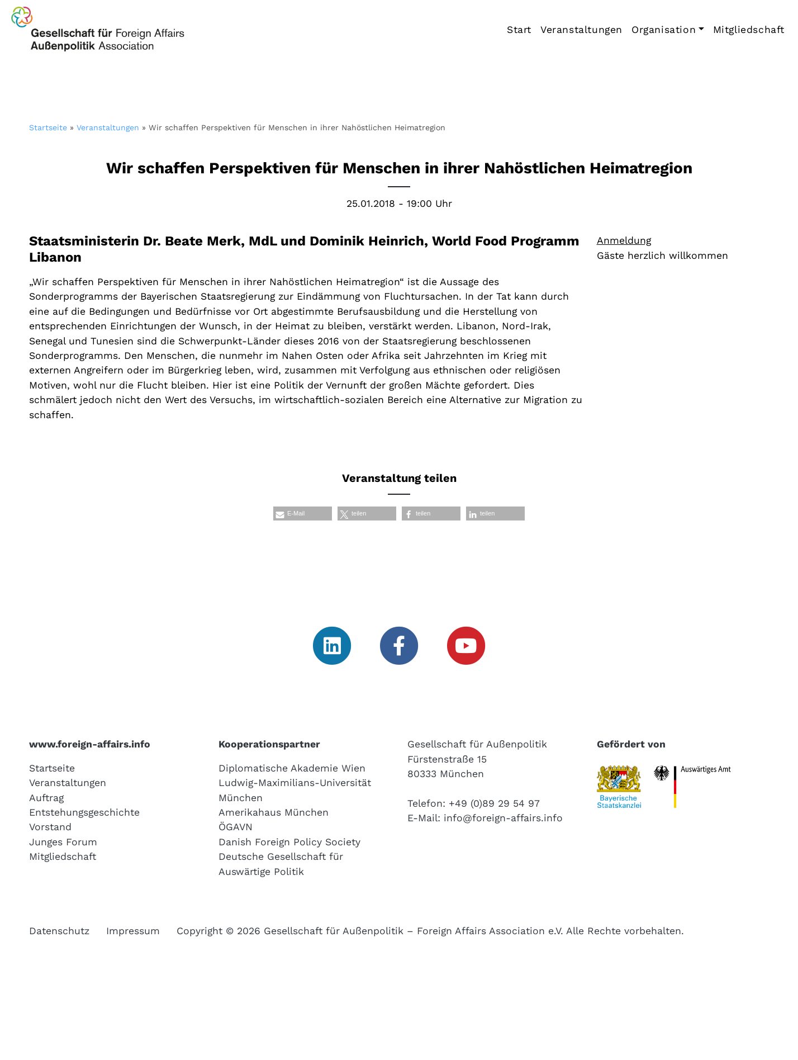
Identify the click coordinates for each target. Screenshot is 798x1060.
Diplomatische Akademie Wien (291, 768)
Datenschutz (59, 930)
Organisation (663, 29)
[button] (302, 513)
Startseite (48, 127)
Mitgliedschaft (749, 29)
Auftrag (46, 797)
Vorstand (50, 826)
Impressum (133, 930)
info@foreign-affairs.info (503, 818)
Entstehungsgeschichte (84, 812)
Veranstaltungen (581, 29)
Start (519, 29)
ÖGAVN (235, 826)
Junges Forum (63, 842)
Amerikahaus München (273, 812)
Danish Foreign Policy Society (289, 842)
